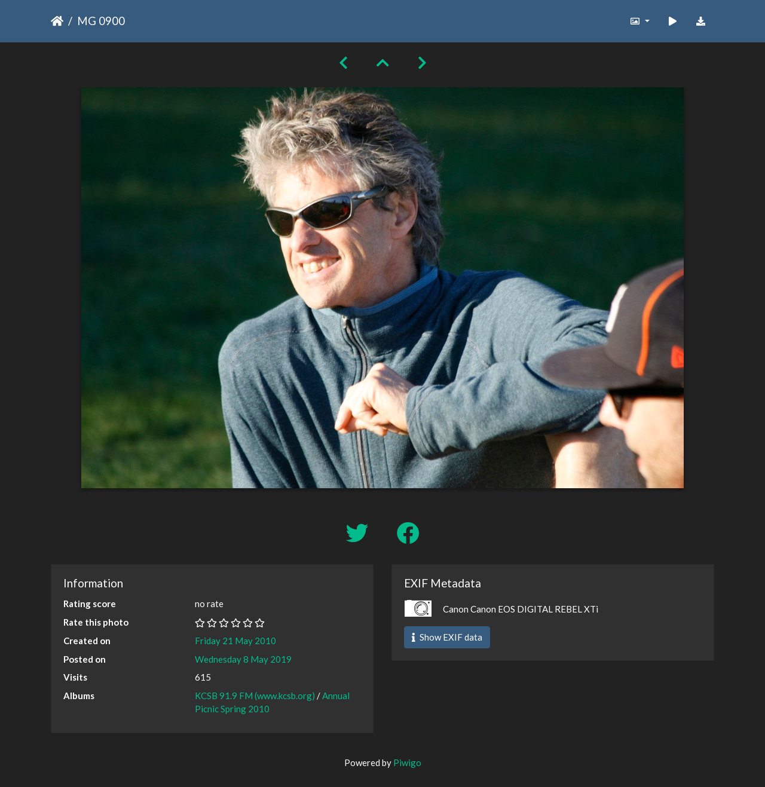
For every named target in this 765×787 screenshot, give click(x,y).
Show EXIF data (447, 637)
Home (57, 21)
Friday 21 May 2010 (235, 640)
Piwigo (407, 762)
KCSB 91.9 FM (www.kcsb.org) (255, 695)
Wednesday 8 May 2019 (243, 659)
